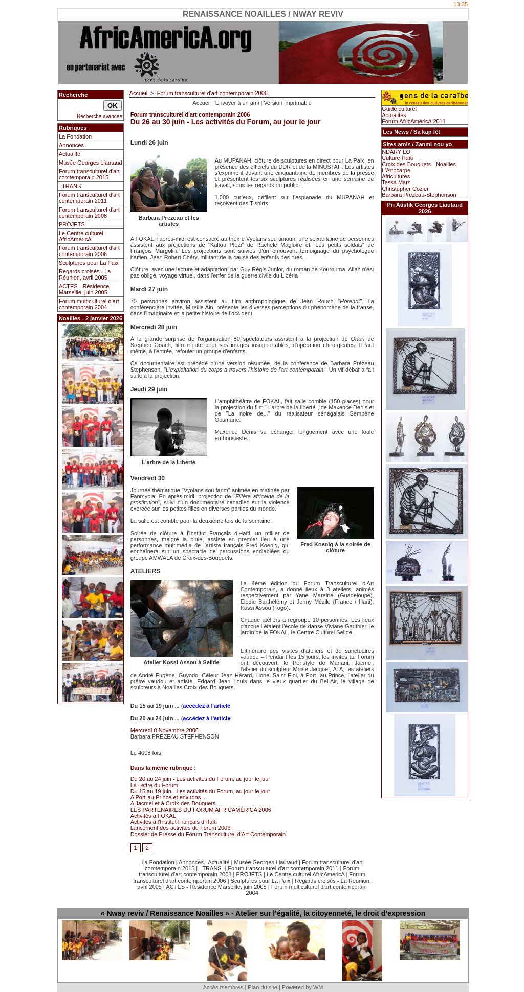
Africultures (396, 176)
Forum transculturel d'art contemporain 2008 (89, 212)
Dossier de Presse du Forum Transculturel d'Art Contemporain (208, 834)
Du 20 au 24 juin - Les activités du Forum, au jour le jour (200, 779)
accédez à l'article (206, 706)
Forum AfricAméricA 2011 (414, 121)
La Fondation (75, 136)
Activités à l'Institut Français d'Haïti (173, 822)
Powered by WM (302, 987)
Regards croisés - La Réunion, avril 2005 (85, 274)
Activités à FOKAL (153, 816)
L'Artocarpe (396, 170)
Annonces (71, 145)
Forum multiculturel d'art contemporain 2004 (89, 304)
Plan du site (262, 987)
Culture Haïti (397, 158)
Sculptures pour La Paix (89, 263)
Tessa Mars (396, 182)
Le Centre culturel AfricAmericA (81, 236)
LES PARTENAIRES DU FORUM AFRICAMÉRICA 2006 (200, 809)
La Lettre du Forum (154, 785)
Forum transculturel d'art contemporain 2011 (89, 198)
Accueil (138, 93)
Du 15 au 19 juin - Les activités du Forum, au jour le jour (200, 791)
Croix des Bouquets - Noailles (419, 164)
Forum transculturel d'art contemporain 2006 (89, 251)
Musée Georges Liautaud (90, 162)
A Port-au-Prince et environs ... (168, 797)
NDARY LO (396, 152)
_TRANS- (71, 186)
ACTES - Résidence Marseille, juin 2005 (84, 289)
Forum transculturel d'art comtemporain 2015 (89, 174)
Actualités (394, 115)
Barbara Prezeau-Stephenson (419, 195)
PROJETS (72, 224)
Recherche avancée (99, 116)
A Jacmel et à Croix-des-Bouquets (172, 803)
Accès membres (223, 987)
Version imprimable (288, 103)
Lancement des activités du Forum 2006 (180, 828)
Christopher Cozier (405, 189)
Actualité (69, 154)
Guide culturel (399, 109)
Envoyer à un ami (237, 103)
